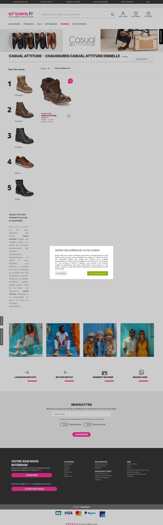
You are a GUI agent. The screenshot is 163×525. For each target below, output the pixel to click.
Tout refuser (61, 273)
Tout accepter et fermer (97, 273)
